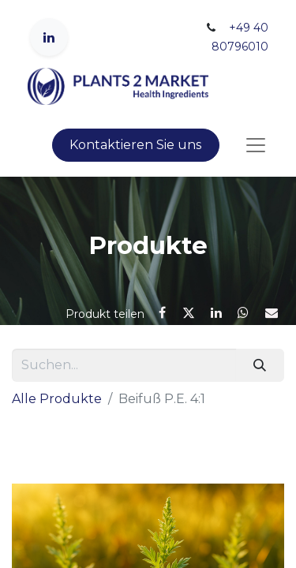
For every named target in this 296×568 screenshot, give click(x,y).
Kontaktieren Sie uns (135, 144)
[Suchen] (260, 365)
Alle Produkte (57, 398)
